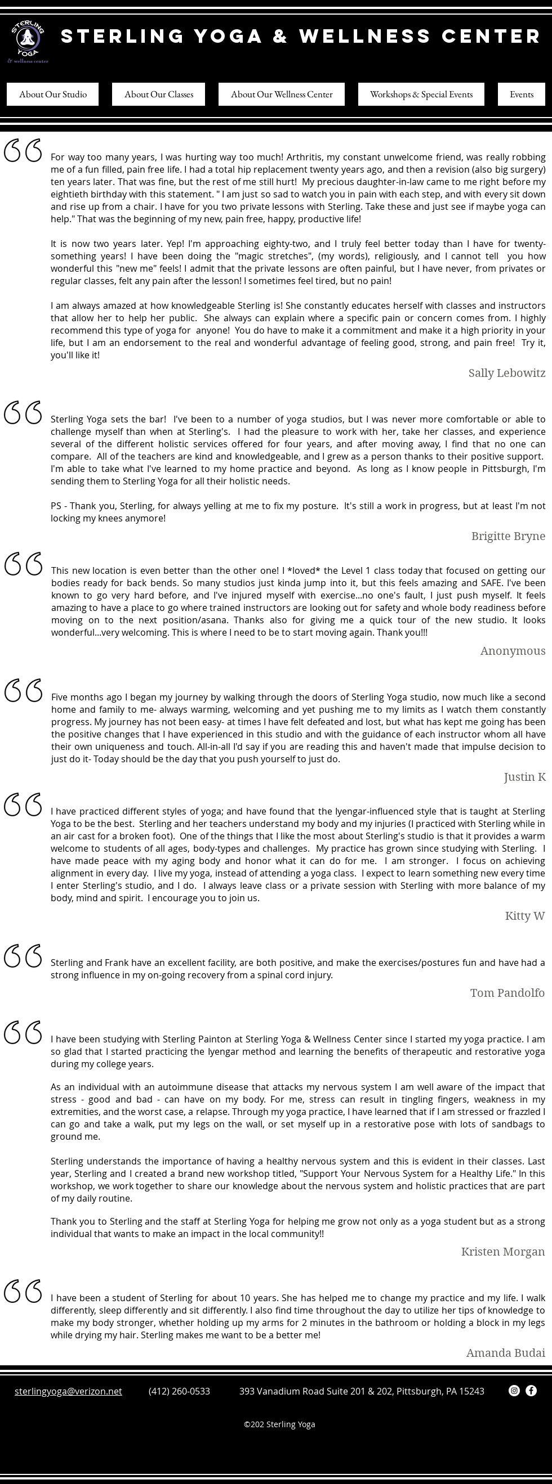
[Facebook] (531, 1390)
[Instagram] (514, 1390)
